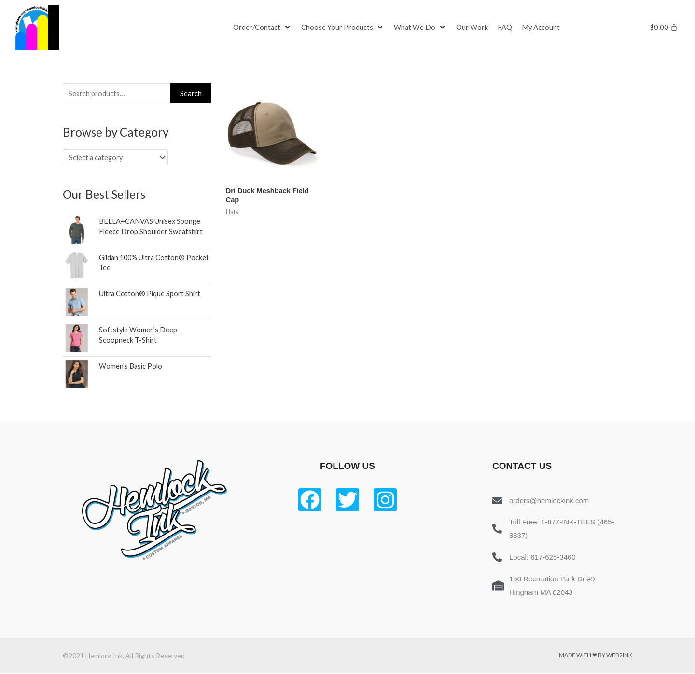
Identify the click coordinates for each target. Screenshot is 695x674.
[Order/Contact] (262, 27)
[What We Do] (421, 27)
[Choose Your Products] (343, 27)
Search (191, 93)
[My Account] (542, 27)
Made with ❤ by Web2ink (595, 656)
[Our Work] (473, 27)
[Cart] (664, 27)
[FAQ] (506, 27)
